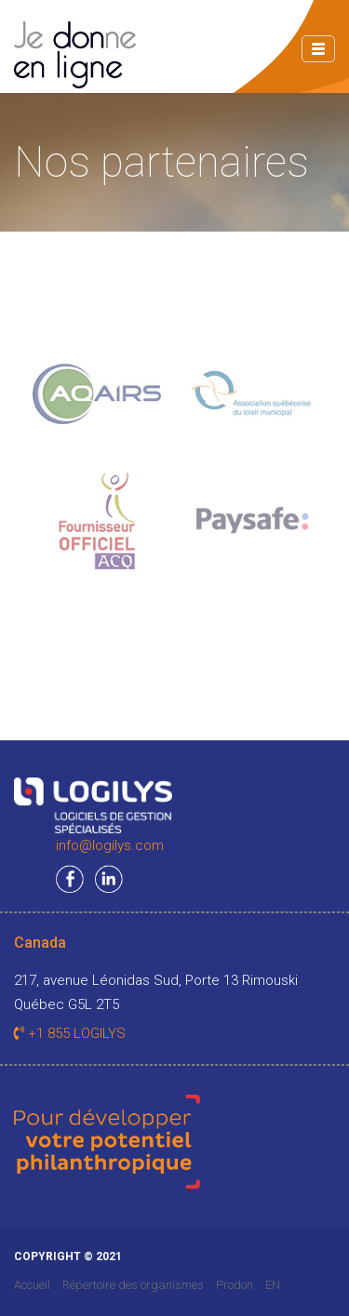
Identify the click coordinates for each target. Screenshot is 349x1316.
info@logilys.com (110, 845)
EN (272, 1285)
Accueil (32, 1285)
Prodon (234, 1285)
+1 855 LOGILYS (70, 1033)
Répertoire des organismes (133, 1285)
